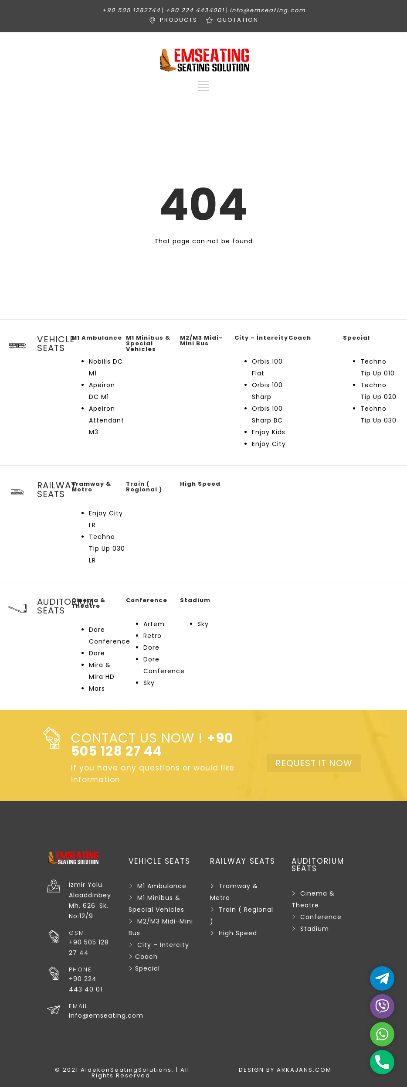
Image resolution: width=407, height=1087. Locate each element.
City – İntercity (163, 944)
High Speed (238, 933)
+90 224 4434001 (195, 10)
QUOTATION (237, 20)
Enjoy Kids (268, 432)
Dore (97, 653)
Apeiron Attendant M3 (106, 420)
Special (147, 968)
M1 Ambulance (162, 886)
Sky (149, 682)
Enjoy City (269, 444)
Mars (97, 688)
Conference (321, 917)
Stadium (314, 928)
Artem (154, 624)
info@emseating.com (267, 10)
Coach (146, 956)
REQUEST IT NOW (314, 763)
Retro (152, 635)
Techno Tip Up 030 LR (107, 548)
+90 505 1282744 (131, 10)
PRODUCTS (178, 20)
